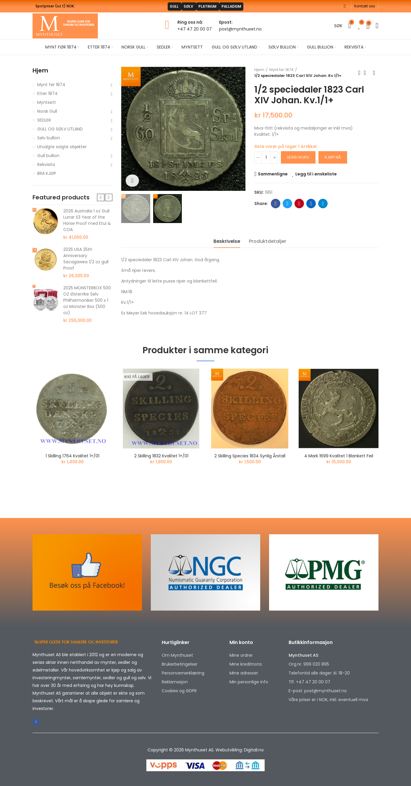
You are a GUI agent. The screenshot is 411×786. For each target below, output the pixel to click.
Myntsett (46, 102)
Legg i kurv (298, 157)
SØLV (184, 6)
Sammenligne (273, 174)
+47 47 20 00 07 (194, 29)
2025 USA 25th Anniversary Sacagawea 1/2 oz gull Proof (86, 258)
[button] (364, 6)
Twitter (288, 203)
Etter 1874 (47, 93)
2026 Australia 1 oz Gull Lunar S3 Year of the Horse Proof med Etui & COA (87, 220)
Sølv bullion (48, 138)
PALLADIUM (241, 6)
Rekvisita (46, 164)
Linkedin (311, 203)
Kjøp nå (333, 157)
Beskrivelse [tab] (226, 241)
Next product (374, 73)
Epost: (226, 22)
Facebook (276, 203)
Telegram (323, 203)
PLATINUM (209, 6)
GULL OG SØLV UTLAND (60, 129)
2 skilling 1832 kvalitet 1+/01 (161, 456)
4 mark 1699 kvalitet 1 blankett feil (338, 456)
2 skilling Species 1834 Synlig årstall (249, 456)
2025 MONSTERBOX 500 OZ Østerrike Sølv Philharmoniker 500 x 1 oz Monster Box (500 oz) (87, 300)
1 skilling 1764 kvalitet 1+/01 (72, 456)
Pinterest (299, 203)
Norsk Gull (47, 111)
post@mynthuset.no (240, 29)
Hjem (40, 70)
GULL (164, 6)
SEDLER (44, 120)
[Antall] (266, 157)
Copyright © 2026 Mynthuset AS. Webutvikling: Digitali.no (206, 750)
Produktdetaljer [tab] (267, 241)
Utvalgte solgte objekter (62, 147)
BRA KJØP (46, 173)
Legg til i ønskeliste (316, 174)
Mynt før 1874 (51, 85)
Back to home (367, 73)
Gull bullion (48, 156)
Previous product (359, 73)
